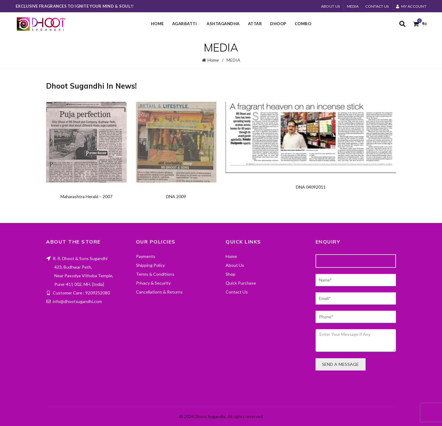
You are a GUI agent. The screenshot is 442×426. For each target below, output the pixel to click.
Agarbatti (184, 23)
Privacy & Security (153, 283)
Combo (303, 23)
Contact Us (377, 6)
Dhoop (278, 23)
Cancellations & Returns (159, 291)
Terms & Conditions (155, 274)
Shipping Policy (150, 265)
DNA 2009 (176, 196)
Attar (255, 23)
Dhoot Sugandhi (210, 416)
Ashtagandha (223, 23)
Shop (230, 274)
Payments (145, 256)
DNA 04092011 (311, 187)
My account (411, 6)
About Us (330, 6)
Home (157, 23)
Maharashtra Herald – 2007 (86, 196)
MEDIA (353, 6)
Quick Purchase (241, 283)
